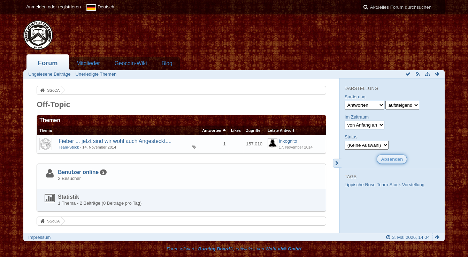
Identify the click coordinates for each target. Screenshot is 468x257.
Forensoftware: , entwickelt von (234, 248)
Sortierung (355, 96)
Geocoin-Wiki (131, 63)
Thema (45, 130)
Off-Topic (53, 104)
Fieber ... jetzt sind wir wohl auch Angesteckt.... (115, 141)
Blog (166, 63)
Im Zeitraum (357, 117)
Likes (236, 130)
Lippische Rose (360, 184)
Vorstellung (413, 184)
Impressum (39, 237)
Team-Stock (69, 147)
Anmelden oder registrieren (53, 6)
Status (351, 136)
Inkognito (288, 141)
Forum (48, 63)
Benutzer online (78, 172)
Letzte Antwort (281, 130)
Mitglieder (88, 63)
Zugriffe (253, 130)
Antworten (211, 130)
